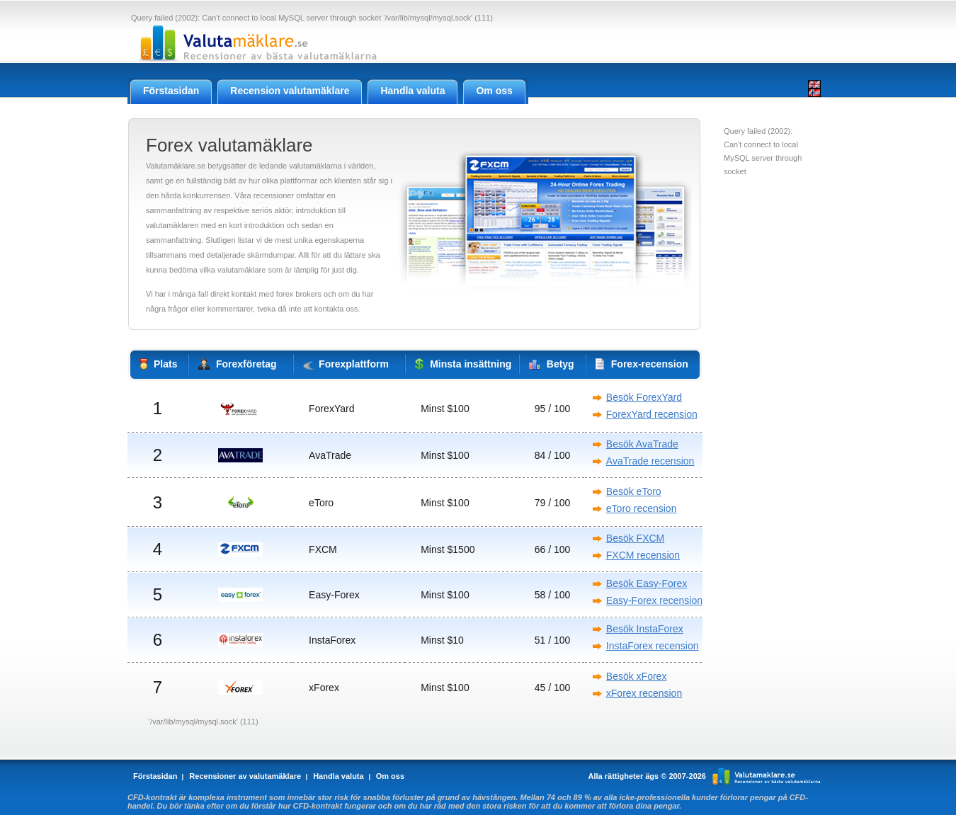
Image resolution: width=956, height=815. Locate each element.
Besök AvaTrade (642, 444)
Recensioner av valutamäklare (245, 776)
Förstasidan (155, 776)
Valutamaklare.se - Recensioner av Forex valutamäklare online (254, 43)
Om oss (390, 776)
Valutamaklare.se (766, 776)
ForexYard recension (652, 414)
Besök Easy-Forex (646, 583)
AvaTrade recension (650, 461)
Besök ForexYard (644, 397)
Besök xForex (636, 676)
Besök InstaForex (644, 628)
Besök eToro (633, 491)
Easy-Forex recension (654, 600)
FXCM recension (643, 555)
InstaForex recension (652, 645)
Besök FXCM (635, 538)
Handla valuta (338, 776)
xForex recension (644, 693)
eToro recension (641, 508)
